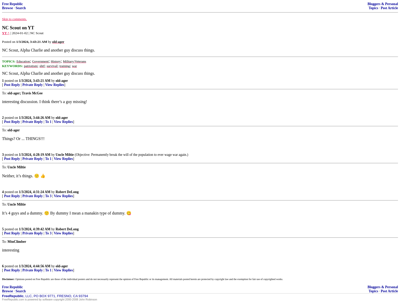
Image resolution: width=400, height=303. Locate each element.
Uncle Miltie (65, 155)
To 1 (48, 122)
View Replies (54, 85)
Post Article (389, 8)
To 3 (48, 196)
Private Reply (32, 85)
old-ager (62, 81)
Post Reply (12, 85)
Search (21, 8)
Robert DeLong (67, 192)
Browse (7, 8)
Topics (373, 8)
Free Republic (12, 4)
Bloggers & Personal (383, 4)
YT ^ (5, 33)
